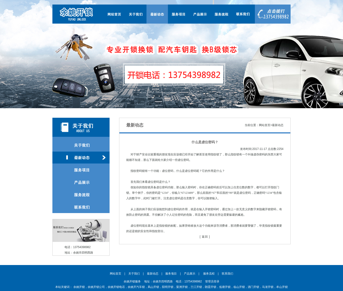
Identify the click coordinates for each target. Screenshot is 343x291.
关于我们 (134, 273)
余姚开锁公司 (96, 287)
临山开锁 (239, 287)
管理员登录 (212, 281)
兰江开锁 (196, 287)
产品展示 (189, 273)
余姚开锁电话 (116, 287)
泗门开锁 (253, 287)
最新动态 (152, 273)
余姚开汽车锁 (136, 287)
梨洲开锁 (182, 287)
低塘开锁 (225, 287)
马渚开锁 (267, 287)
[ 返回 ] (205, 236)
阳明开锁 (167, 287)
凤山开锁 (153, 287)
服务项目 (171, 273)
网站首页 (115, 273)
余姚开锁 (79, 287)
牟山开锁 (282, 287)
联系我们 (227, 273)
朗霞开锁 (210, 287)
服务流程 (209, 273)
